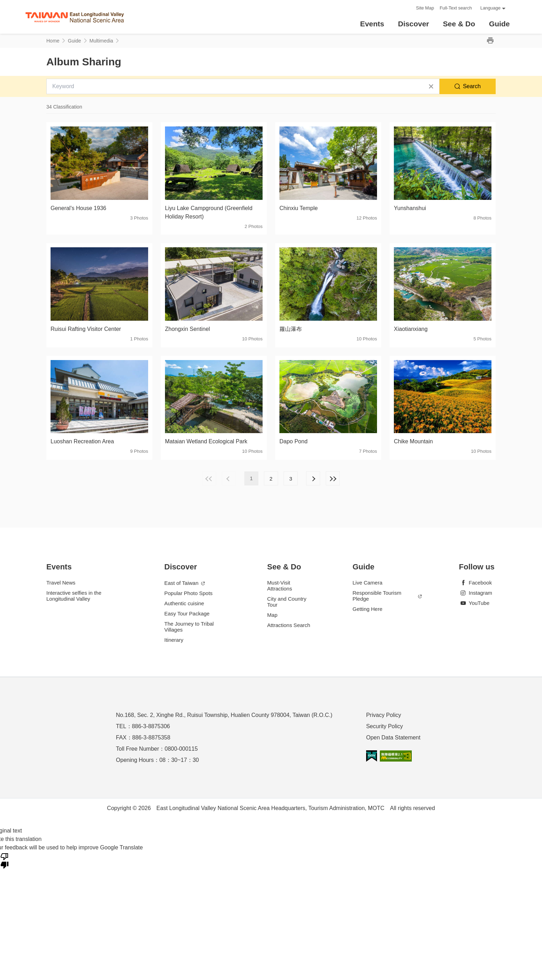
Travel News (60, 583)
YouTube (474, 603)
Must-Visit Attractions (279, 586)
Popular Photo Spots (188, 593)
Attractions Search (288, 625)
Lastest (333, 478)
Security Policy (384, 726)
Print (490, 40)
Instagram (475, 593)
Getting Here (367, 609)
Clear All (431, 86)
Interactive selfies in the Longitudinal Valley (73, 596)
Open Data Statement (393, 737)
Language (490, 8)
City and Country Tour (286, 602)
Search (472, 86)
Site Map (425, 8)
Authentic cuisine (184, 603)
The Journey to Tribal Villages (189, 627)
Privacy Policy (383, 715)
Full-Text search (455, 8)
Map (272, 615)
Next (313, 478)
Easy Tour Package (187, 613)
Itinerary (173, 640)
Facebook (475, 583)
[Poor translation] (4, 860)
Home (52, 41)
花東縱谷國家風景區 (74, 17)
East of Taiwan (184, 583)
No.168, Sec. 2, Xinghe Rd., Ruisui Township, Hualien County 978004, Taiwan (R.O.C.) (224, 715)
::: (408, 8)
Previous (229, 478)
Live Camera (367, 583)
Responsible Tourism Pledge (387, 596)
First (209, 478)
